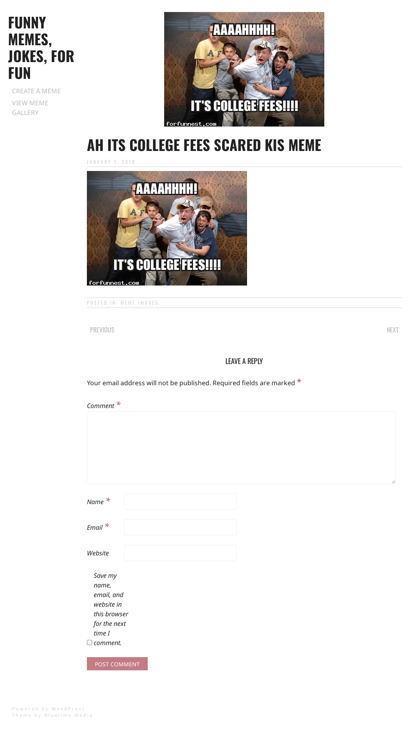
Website (98, 553)
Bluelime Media (68, 715)
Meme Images (140, 302)
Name (98, 501)
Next (393, 329)
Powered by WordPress (48, 709)
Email (98, 526)
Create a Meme (36, 90)
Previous (102, 329)
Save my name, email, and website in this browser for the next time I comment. (111, 609)
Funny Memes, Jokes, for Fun (41, 47)
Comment (104, 404)
